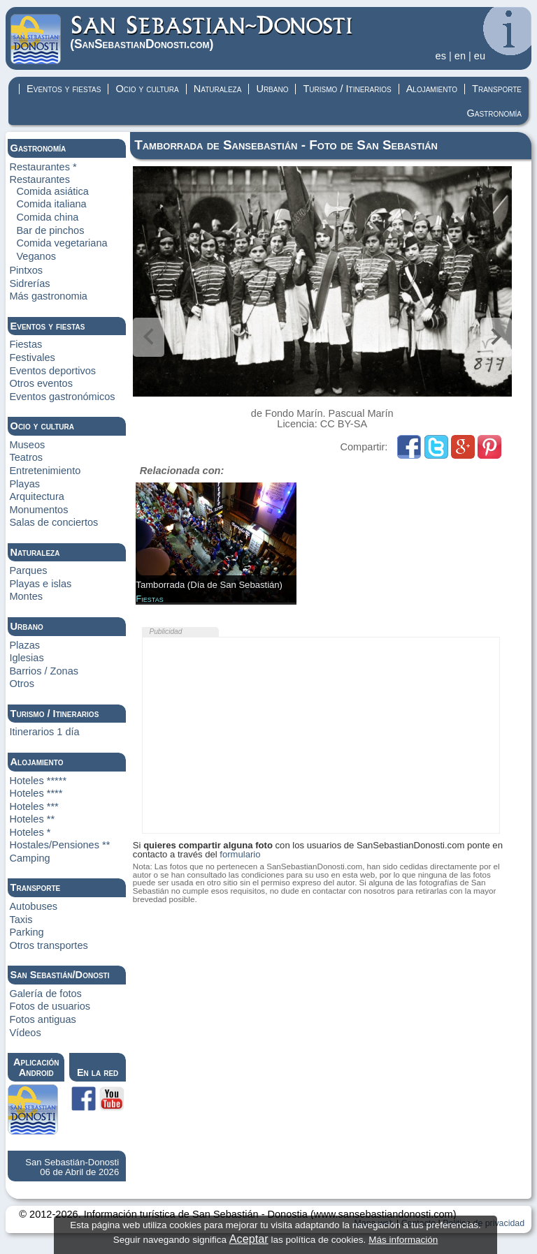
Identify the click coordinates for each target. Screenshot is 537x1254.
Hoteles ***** (37, 780)
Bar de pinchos (50, 230)
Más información (403, 1239)
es (441, 55)
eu (479, 55)
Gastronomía (494, 113)
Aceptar (248, 1238)
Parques (28, 570)
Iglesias (26, 657)
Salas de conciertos (53, 522)
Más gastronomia (48, 296)
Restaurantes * (42, 166)
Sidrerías (29, 283)
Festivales (32, 357)
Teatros (26, 457)
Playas (24, 483)
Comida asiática (52, 191)
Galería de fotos (45, 993)
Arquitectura (36, 496)
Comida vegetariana (61, 243)
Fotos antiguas (42, 1019)
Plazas (24, 645)
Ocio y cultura (146, 88)
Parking (26, 932)
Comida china (47, 217)
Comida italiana (51, 203)
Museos (27, 444)
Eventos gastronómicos (62, 396)
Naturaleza (218, 88)
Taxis (20, 919)
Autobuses (33, 906)
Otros (21, 683)
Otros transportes (48, 945)
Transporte (497, 88)
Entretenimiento (44, 470)
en (460, 55)
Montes (26, 596)
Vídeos (25, 1032)
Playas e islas (40, 583)
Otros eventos (41, 383)
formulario (240, 854)
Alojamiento (431, 88)
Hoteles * (29, 832)
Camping (29, 858)
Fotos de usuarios (49, 1006)
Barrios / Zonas (43, 671)
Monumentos (38, 509)
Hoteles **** (35, 793)
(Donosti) (212, 32)
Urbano (272, 88)
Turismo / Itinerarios (347, 88)
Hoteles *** (33, 806)
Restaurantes (39, 179)
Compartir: (366, 446)
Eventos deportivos (52, 370)
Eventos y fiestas (64, 88)
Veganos (36, 256)
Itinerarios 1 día (44, 731)
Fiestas (25, 344)
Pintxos (26, 270)
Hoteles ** (32, 819)
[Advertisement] (321, 735)
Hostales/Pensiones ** (59, 844)
